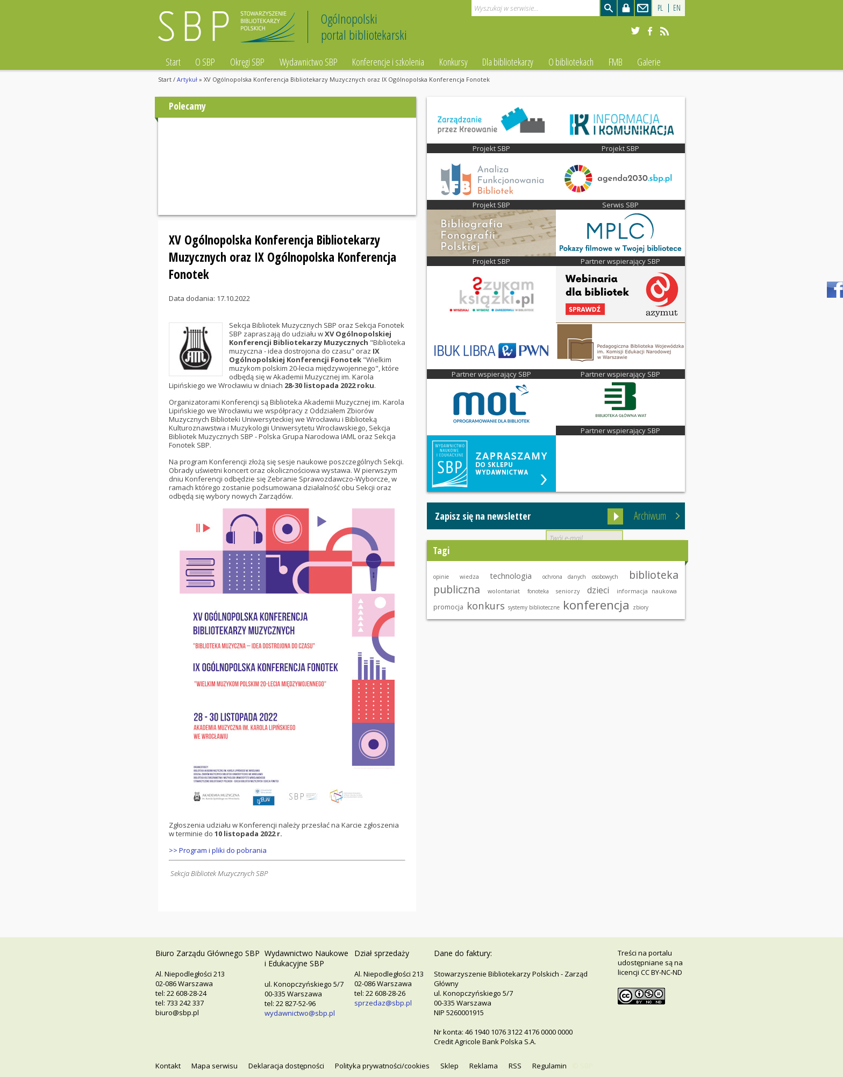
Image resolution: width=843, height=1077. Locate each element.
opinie (441, 576)
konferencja (596, 605)
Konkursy (453, 61)
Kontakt (168, 1066)
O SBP (205, 61)
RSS (515, 1066)
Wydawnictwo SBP (309, 61)
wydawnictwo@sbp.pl (300, 1013)
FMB (616, 61)
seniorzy (568, 591)
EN (677, 8)
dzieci (598, 590)
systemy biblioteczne (534, 607)
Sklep (449, 1066)
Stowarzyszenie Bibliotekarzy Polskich (229, 31)
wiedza (469, 576)
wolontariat (504, 591)
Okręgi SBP (247, 61)
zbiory (640, 607)
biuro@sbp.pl (177, 1012)
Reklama (483, 1066)
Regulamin (549, 1066)
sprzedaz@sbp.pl (383, 1003)
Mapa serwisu (214, 1066)
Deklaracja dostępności (286, 1066)
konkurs (486, 605)
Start (173, 61)
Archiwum (650, 515)
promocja (448, 607)
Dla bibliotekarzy (507, 61)
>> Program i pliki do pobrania (218, 850)
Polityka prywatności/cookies (382, 1066)
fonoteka (538, 591)
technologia (511, 576)
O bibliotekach (571, 61)
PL (660, 8)
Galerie (649, 61)
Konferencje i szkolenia (388, 61)
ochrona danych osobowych (580, 576)
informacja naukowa (647, 591)
